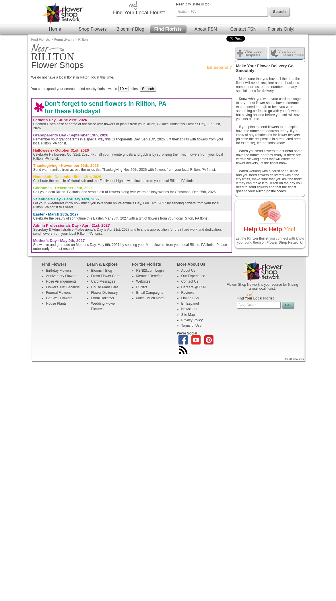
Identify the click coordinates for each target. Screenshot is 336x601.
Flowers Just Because (63, 287)
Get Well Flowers (59, 298)
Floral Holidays (102, 298)
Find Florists (168, 29)
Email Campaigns (149, 293)
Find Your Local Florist (255, 298)
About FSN (206, 29)
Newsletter (189, 309)
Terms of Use (191, 326)
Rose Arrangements (61, 281)
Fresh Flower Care (105, 276)
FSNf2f (141, 287)
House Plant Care (105, 287)
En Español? (219, 67)
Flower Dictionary (104, 293)
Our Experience (193, 276)
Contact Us (189, 281)
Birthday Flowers (59, 271)
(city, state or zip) (193, 4)
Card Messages (103, 281)
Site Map (188, 315)
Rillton (83, 40)
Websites (143, 281)
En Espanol (190, 304)
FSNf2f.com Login (150, 271)
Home (55, 29)
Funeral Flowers (58, 293)
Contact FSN (243, 29)
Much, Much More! (150, 298)
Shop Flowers (93, 29)
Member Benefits (149, 276)
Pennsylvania (64, 40)
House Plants (56, 304)
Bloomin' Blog (130, 29)
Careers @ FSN (193, 287)
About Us (188, 271)
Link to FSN (190, 298)
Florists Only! (281, 29)
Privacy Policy (192, 320)
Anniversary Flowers (61, 276)
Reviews (187, 293)
